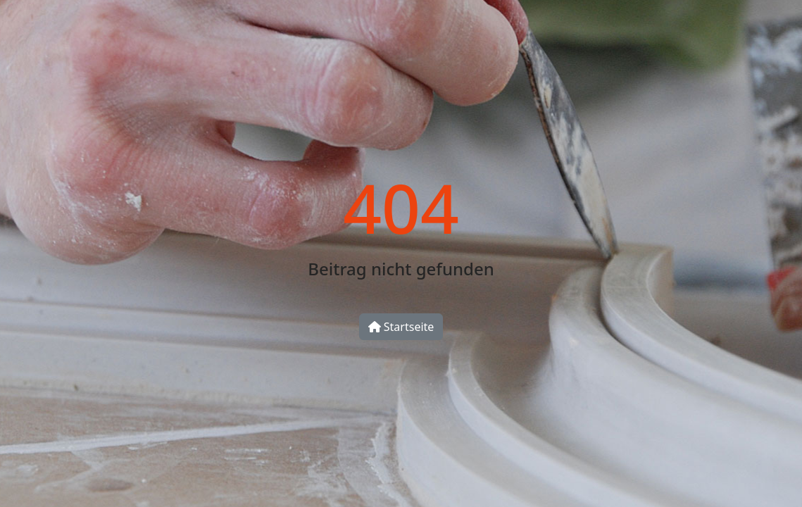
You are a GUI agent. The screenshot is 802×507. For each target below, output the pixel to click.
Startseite (401, 326)
